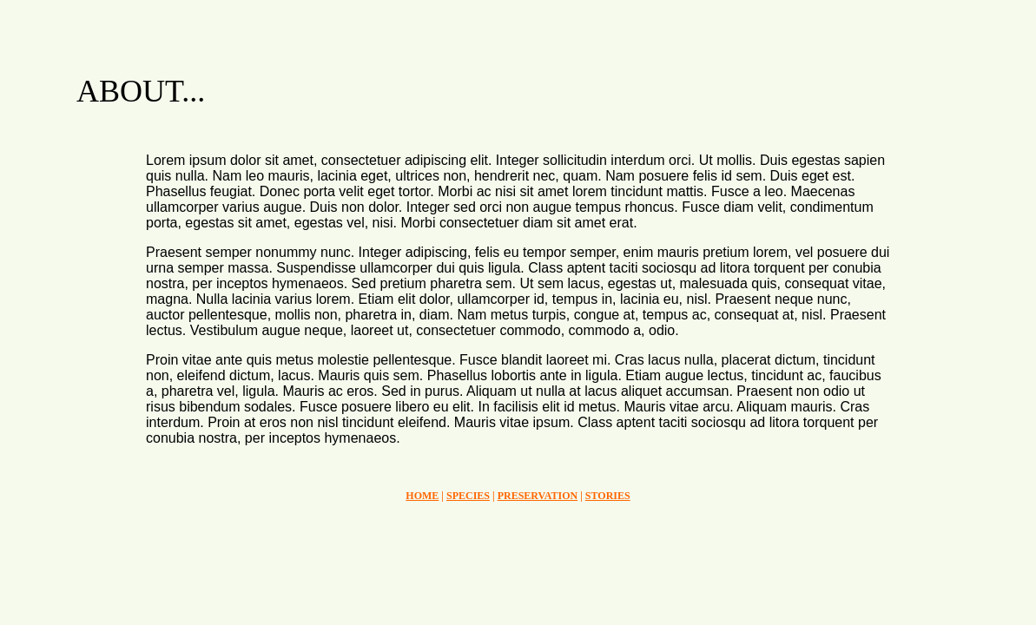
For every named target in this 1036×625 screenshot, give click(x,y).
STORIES (607, 496)
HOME (422, 496)
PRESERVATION (538, 496)
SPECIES (468, 496)
